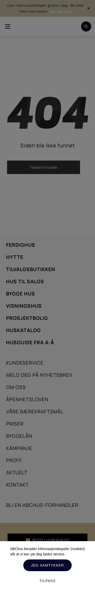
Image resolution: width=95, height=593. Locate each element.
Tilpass (48, 581)
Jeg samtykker (47, 565)
